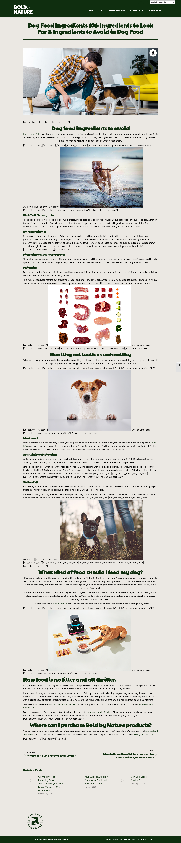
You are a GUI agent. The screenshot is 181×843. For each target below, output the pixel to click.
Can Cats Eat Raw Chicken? (139, 779)
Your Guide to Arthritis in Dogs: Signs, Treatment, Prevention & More (96, 780)
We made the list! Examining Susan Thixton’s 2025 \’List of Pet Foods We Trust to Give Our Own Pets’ (51, 784)
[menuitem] (162, 2)
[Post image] (29, 780)
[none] (162, 2)
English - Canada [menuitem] (158, 2)
